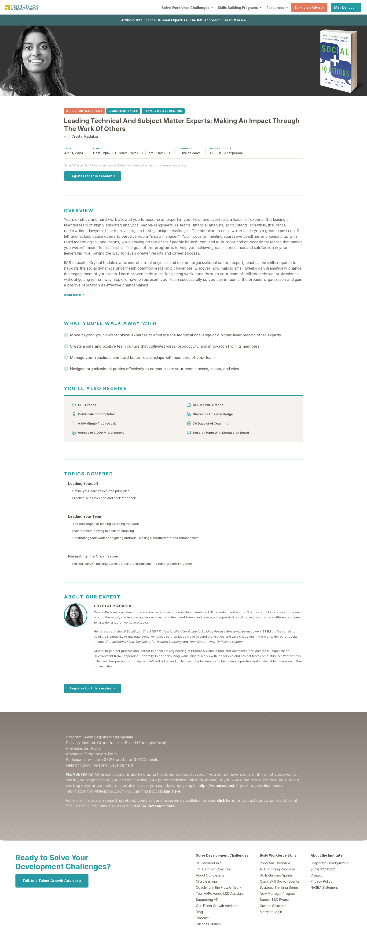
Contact (317, 875)
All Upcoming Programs (278, 869)
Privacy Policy (321, 881)
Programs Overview (275, 863)
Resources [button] (275, 8)
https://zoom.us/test (216, 785)
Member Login (346, 7)
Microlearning (206, 881)
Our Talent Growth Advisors (217, 906)
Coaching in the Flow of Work (219, 887)
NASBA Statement (324, 887)
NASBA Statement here (154, 806)
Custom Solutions (273, 906)
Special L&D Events (275, 900)
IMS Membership (209, 863)
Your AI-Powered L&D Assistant (220, 894)
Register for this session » (93, 176)
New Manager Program (278, 894)
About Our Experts (210, 875)
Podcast (202, 918)
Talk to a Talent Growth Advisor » (51, 880)
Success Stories (208, 924)
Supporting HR (207, 900)
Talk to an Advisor (309, 7)
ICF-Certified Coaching (213, 869)
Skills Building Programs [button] (238, 8)
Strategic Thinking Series (279, 887)
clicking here (169, 791)
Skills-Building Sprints (276, 875)
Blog (199, 912)
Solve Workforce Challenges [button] (185, 8)
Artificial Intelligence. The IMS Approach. (183, 20)
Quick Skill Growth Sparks (279, 881)
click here (225, 800)
